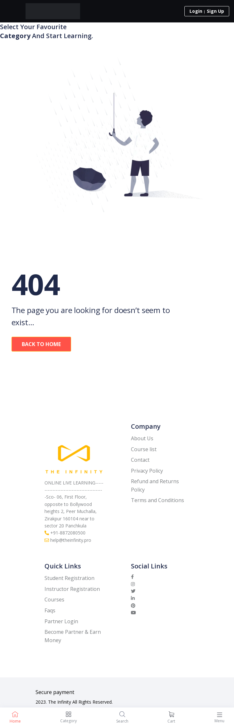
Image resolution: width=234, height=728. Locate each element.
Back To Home (41, 344)
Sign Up (215, 11)
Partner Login (61, 621)
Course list (144, 449)
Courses (54, 599)
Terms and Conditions (157, 500)
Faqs (49, 610)
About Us (142, 438)
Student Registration (69, 578)
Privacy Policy (147, 470)
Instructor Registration (72, 588)
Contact (140, 459)
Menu (219, 721)
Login (196, 11)
